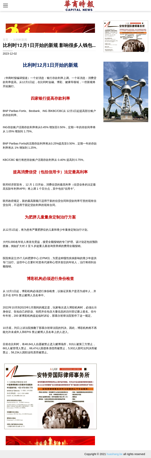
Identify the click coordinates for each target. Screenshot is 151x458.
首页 (5, 39)
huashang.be (114, 454)
